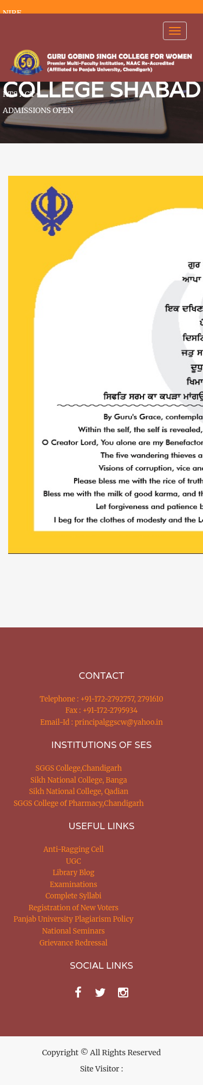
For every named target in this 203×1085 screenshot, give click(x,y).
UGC (73, 861)
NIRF (12, 13)
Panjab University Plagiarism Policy (74, 919)
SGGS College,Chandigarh (79, 768)
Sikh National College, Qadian (79, 791)
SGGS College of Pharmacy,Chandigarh (79, 803)
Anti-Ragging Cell (73, 849)
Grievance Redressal (74, 943)
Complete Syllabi (73, 896)
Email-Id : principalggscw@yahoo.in (101, 722)
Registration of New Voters (74, 907)
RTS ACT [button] (22, 94)
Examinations (73, 884)
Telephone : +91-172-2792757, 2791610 (101, 699)
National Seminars (73, 931)
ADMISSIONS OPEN (38, 110)
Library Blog (73, 872)
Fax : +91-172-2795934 (101, 710)
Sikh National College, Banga (78, 780)
